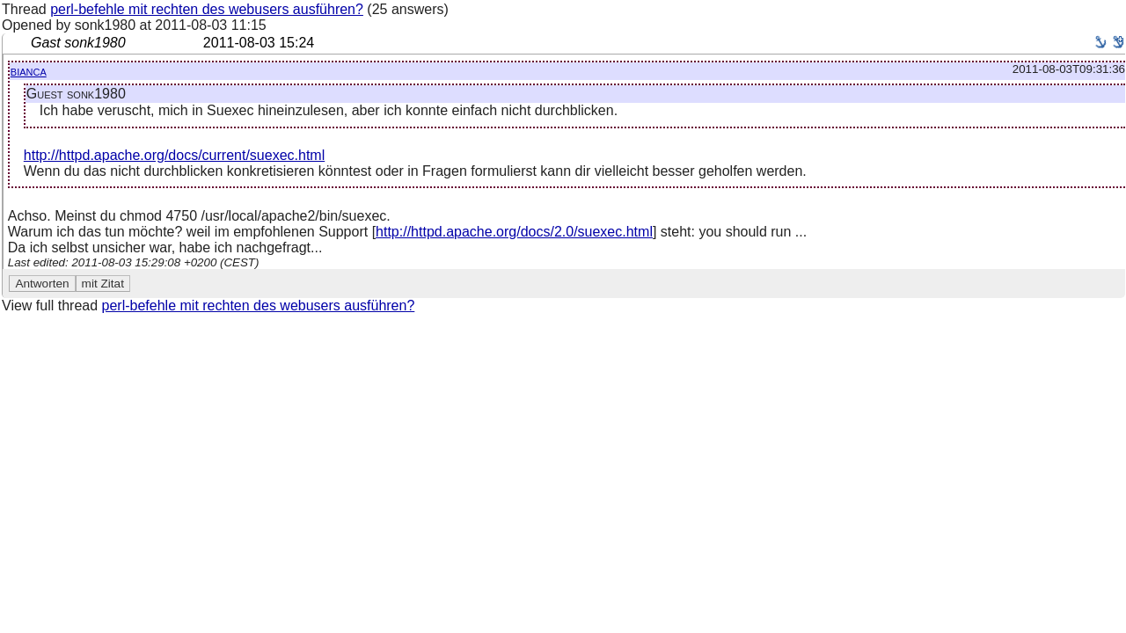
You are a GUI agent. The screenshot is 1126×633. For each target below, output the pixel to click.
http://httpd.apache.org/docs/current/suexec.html (174, 155)
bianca (29, 70)
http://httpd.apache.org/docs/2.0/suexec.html (514, 231)
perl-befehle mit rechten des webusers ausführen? (206, 9)
